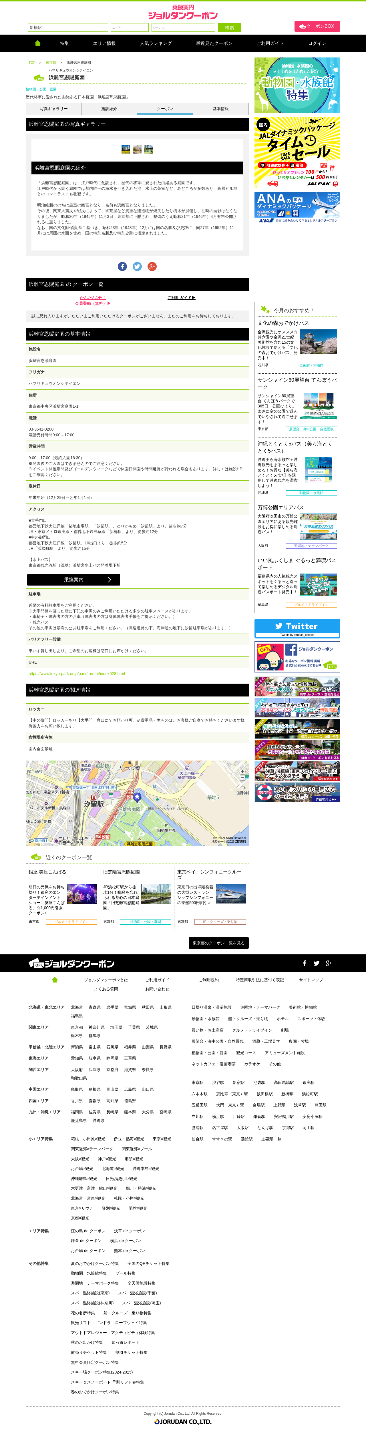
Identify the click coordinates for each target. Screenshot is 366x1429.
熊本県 (130, 1112)
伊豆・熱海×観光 (129, 1139)
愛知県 (77, 1058)
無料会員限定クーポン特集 (95, 1362)
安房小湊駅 (313, 1116)
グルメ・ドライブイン (252, 1030)
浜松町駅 (310, 1094)
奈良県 (148, 1069)
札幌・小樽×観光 (129, 1198)
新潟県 (77, 1047)
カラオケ (252, 1064)
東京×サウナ (82, 1208)
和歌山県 (79, 1078)
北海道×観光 (113, 1168)
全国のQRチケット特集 (149, 1263)
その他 (275, 1064)
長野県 (166, 1047)
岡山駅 (309, 1127)
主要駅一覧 (271, 1139)
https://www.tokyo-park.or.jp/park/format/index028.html (77, 673)
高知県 (112, 1100)
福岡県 (77, 1112)
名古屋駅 (220, 1127)
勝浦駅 (198, 1127)
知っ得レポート (126, 1342)
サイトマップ (311, 980)
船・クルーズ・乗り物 (248, 1018)
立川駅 (198, 1116)
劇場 (285, 1030)
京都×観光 (80, 1218)
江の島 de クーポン (88, 1231)
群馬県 (95, 1035)
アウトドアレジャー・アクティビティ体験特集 (113, 1332)
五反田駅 (200, 1105)
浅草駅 (300, 1105)
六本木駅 (200, 1094)
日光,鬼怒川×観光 (121, 1178)
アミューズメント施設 (285, 1052)
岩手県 (112, 1007)
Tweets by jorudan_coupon (297, 634)
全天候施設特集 (142, 1283)
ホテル (283, 1018)
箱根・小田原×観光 (88, 1139)
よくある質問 (106, 989)
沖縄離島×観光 (84, 1178)
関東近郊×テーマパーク (92, 1149)
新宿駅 (239, 1082)
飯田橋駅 (265, 1094)
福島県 (77, 1016)
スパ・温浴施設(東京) (90, 1293)
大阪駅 (243, 1127)
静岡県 (112, 1058)
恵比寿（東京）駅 (232, 1094)
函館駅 (247, 1139)
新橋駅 (287, 1094)
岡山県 (112, 1089)
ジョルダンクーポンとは (106, 980)
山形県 (166, 1007)
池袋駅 (259, 1082)
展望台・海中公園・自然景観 (218, 1041)
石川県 (112, 1047)
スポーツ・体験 (311, 1018)
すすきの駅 (222, 1139)
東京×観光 (162, 1139)
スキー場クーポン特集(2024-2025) (102, 1372)
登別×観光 (111, 1208)
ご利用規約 (209, 980)
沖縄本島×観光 (146, 1168)
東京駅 (198, 1082)
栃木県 (77, 1035)
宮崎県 (166, 1112)
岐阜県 (95, 1058)
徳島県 (130, 1100)
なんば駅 (265, 1127)
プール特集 (126, 1273)
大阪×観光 (80, 1159)
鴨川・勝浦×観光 (141, 1188)
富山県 (95, 1047)
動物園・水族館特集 (89, 1273)
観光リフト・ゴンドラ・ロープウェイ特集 (109, 1322)
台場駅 (259, 1105)
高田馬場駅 (284, 1082)
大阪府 (77, 1069)
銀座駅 (309, 1082)
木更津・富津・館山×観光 (94, 1188)
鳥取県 (77, 1089)
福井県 (130, 1047)
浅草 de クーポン (129, 1231)
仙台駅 (198, 1139)
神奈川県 (97, 1027)
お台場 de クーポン (88, 1250)
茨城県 (152, 1027)
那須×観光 (134, 1159)
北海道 (77, 1007)
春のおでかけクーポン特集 (95, 1392)
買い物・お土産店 (208, 1030)
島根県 (95, 1089)
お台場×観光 (82, 1168)
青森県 (95, 1007)
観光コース (246, 1052)
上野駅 (279, 1105)
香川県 (77, 1100)
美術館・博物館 (303, 1007)
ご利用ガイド (157, 980)
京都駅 (288, 1127)
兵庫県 (95, 1069)
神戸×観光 (107, 1159)
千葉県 (134, 1027)
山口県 (148, 1089)
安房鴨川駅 (284, 1116)
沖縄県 (99, 1120)
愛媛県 (95, 1100)
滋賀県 (130, 1069)
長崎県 (112, 1112)
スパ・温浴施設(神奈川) (92, 1303)
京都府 (112, 1069)
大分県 (148, 1112)
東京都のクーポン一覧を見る (219, 943)
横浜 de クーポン (125, 1240)
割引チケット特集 (132, 1352)
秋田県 (148, 1007)
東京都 (77, 1027)
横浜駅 (218, 1116)
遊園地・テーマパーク (260, 1007)
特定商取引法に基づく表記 (260, 980)
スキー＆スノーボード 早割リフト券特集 (107, 1382)
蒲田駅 (321, 1105)
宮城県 (130, 1007)
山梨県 (148, 1047)
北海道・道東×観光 (88, 1198)
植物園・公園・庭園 (210, 1052)
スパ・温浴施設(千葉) (137, 1293)
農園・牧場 (299, 1041)
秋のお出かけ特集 (87, 1342)
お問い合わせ (157, 989)
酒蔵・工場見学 (266, 1041)
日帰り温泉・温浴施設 (212, 1007)
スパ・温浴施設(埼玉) (141, 1303)
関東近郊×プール (137, 1149)
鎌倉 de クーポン (86, 1240)
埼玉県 (116, 1027)
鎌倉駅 (259, 1116)
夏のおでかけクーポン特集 (95, 1263)
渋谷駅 (218, 1082)
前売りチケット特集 (89, 1352)
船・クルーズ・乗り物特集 (128, 1313)
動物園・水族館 (206, 1018)
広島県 (130, 1089)
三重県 (130, 1058)
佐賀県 (95, 1112)
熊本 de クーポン (129, 1250)
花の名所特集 (83, 1313)
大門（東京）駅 (230, 1105)
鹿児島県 (79, 1120)
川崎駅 (239, 1116)
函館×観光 (138, 1208)
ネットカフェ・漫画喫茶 (214, 1064)
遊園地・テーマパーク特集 (95, 1283)
